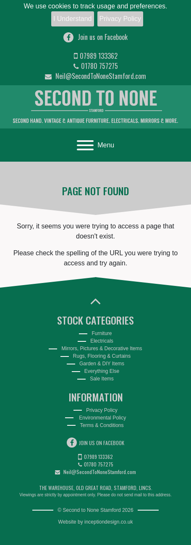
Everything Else (101, 371)
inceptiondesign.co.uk (108, 522)
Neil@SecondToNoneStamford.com (95, 76)
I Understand (72, 18)
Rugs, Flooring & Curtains (102, 356)
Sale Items (102, 379)
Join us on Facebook (95, 37)
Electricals (101, 341)
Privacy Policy (120, 18)
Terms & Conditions (101, 425)
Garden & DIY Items (101, 364)
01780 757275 (95, 66)
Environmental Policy (102, 418)
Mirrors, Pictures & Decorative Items (101, 348)
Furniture (102, 333)
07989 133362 (96, 56)
